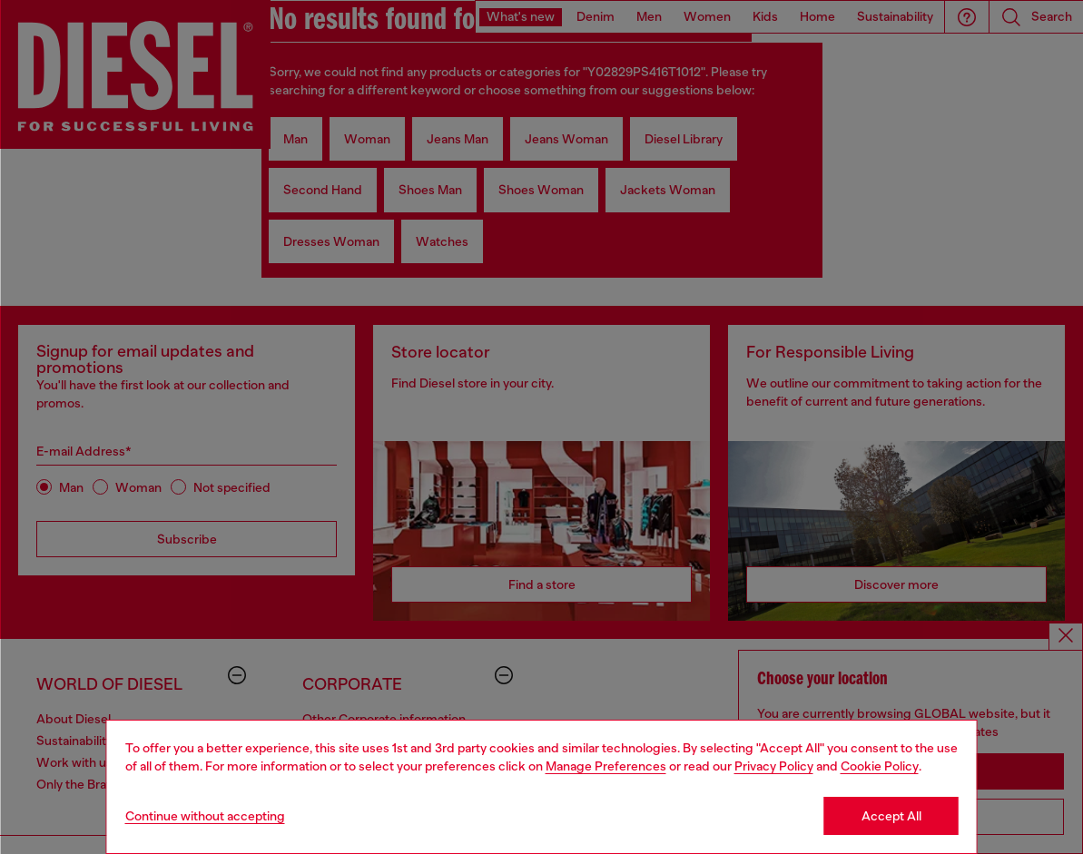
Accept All (891, 816)
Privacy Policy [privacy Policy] (773, 766)
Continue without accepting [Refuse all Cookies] (205, 816)
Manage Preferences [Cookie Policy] (606, 766)
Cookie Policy (880, 766)
